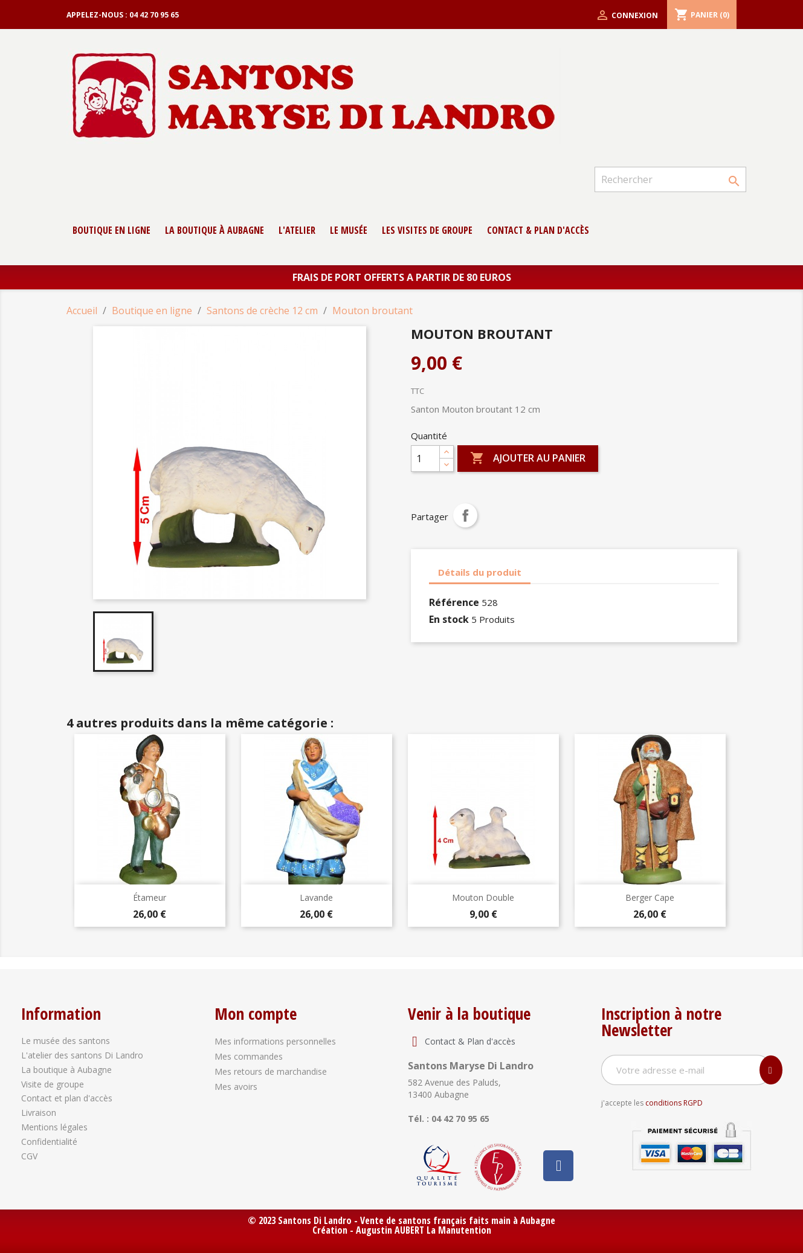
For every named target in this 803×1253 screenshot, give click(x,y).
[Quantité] (425, 458)
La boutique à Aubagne (214, 230)
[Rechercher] (670, 179)
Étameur (149, 897)
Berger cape (649, 897)
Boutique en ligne (111, 230)
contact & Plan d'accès (538, 230)
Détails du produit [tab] (479, 572)
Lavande (316, 897)
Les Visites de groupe (427, 230)
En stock (449, 619)
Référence (454, 602)
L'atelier (297, 230)
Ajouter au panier (527, 458)
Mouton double (483, 897)
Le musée (348, 230)
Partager (465, 515)
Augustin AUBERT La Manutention (423, 1230)
